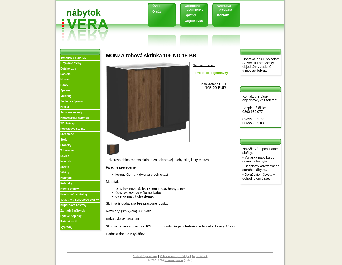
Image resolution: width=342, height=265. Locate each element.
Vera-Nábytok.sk (174, 260)
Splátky (190, 15)
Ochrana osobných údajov (175, 256)
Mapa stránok (200, 256)
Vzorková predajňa (223, 7)
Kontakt (223, 15)
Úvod (156, 6)
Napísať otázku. (204, 65)
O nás (156, 11)
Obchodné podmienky (192, 7)
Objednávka (194, 21)
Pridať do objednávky (211, 73)
